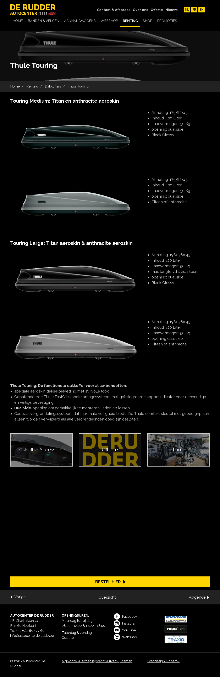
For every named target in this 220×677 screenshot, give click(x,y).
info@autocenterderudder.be (32, 636)
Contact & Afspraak (113, 10)
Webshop (125, 637)
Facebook (125, 616)
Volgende (197, 597)
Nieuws (171, 10)
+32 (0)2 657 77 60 (30, 631)
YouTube (125, 630)
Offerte (157, 10)
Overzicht (107, 597)
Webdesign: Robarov (163, 661)
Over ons (140, 10)
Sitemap (126, 661)
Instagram (126, 623)
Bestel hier (108, 581)
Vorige (20, 597)
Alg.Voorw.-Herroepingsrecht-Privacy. (90, 661)
